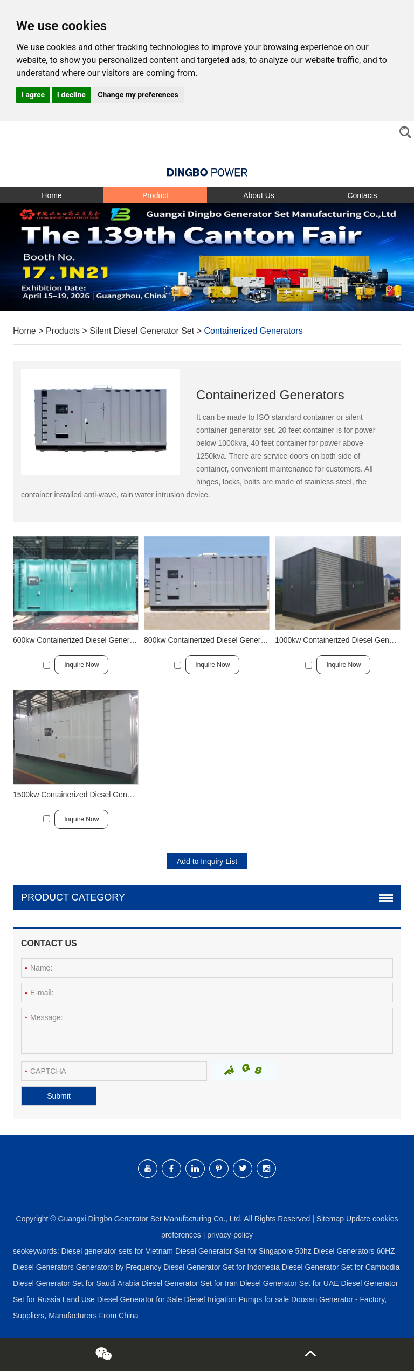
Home (51, 195)
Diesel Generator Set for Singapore (235, 1251)
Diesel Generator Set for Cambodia (341, 1267)
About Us (258, 195)
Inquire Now (81, 665)
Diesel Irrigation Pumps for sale (237, 1299)
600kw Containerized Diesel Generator (77, 640)
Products (63, 330)
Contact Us (49, 943)
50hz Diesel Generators (335, 1251)
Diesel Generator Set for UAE (290, 1283)
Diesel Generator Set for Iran (190, 1283)
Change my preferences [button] (138, 94)
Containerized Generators (253, 330)
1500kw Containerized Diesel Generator (80, 794)
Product (155, 195)
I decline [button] (71, 94)
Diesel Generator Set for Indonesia (222, 1267)
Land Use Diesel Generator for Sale (123, 1299)
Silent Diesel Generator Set (141, 330)
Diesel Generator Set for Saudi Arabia (77, 1283)
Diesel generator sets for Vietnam (118, 1251)
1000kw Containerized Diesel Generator (342, 640)
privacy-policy (230, 1235)
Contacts (362, 195)
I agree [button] (33, 94)
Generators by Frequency (120, 1267)
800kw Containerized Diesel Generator (208, 640)
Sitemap (330, 1218)
